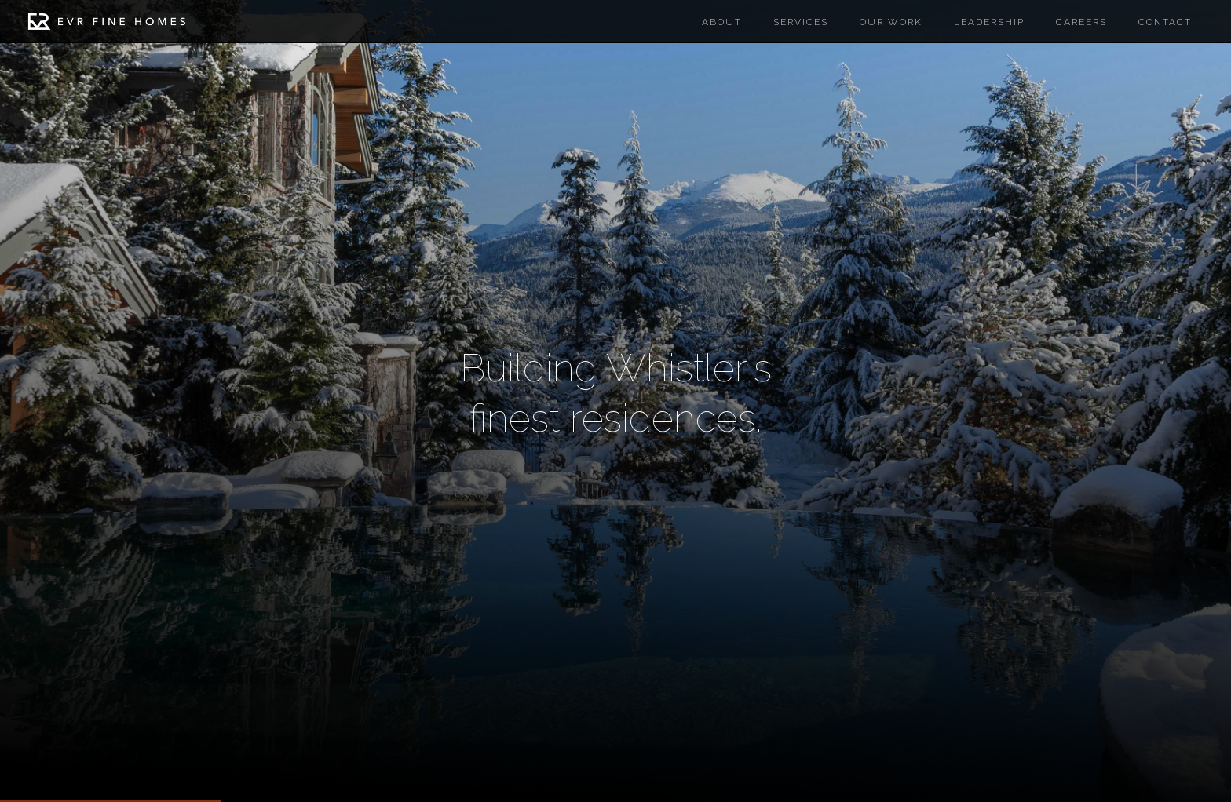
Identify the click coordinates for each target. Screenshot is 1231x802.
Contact (1165, 21)
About (722, 21)
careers (1081, 21)
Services (800, 21)
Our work (891, 21)
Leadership (989, 21)
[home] (107, 25)
